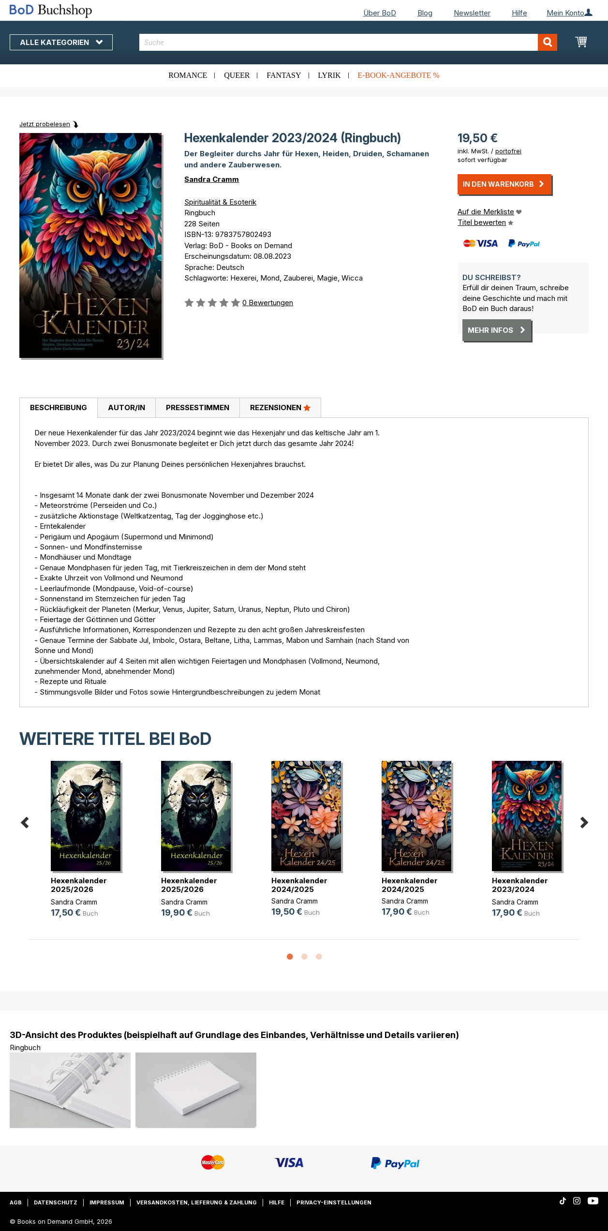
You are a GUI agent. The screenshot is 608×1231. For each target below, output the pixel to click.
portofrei (508, 151)
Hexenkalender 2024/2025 (299, 885)
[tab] (58, 408)
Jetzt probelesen (44, 124)
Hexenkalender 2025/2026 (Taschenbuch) (79, 889)
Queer (237, 75)
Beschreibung (58, 407)
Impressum (106, 1202)
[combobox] (348, 42)
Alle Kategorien (61, 42)
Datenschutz (55, 1202)
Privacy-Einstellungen (334, 1202)
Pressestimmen (197, 407)
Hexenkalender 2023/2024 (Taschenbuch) (520, 889)
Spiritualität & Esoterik (220, 202)
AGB (16, 1202)
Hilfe (519, 12)
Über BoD (379, 12)
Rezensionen (280, 407)
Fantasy (284, 75)
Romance (187, 75)
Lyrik (329, 75)
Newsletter (472, 12)
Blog (424, 12)
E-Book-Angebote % (398, 75)
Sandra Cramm (211, 179)
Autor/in (126, 407)
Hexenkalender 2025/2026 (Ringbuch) (189, 889)
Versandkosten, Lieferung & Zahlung (196, 1202)
